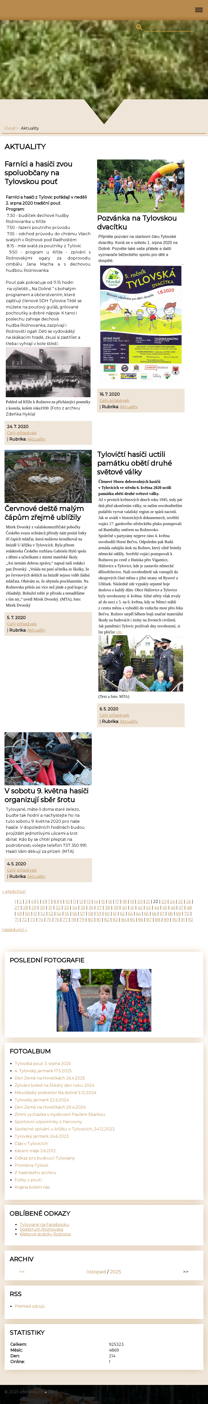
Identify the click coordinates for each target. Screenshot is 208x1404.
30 (42, 907)
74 (40, 919)
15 (103, 901)
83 (115, 919)
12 (81, 901)
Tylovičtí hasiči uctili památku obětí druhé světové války (134, 463)
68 (170, 913)
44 (156, 907)
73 (32, 919)
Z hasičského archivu (35, 1172)
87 (149, 919)
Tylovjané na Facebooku (44, 1224)
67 (162, 913)
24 (172, 901)
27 (17, 907)
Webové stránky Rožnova (45, 1234)
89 (166, 919)
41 (132, 907)
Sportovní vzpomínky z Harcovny (48, 1121)
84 (124, 919)
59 (99, 913)
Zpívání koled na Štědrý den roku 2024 (54, 1085)
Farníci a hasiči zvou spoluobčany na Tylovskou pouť (38, 173)
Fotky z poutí (28, 1180)
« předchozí (14, 891)
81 (99, 919)
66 (154, 913)
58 (90, 913)
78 (73, 919)
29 (33, 907)
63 (130, 913)
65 (146, 913)
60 (107, 913)
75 (49, 919)
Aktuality (36, 439)
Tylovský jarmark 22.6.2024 (42, 1100)
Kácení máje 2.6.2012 (35, 1150)
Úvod (10, 128)
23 (164, 901)
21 (148, 901)
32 (58, 907)
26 (188, 901)
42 (140, 907)
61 (115, 913)
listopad (96, 1272)
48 (189, 907)
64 (138, 913)
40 (124, 907)
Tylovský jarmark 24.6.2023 (42, 1136)
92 (190, 919)
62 (122, 913)
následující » (14, 929)
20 (140, 901)
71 (17, 919)
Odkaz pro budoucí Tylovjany (45, 1158)
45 (164, 907)
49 (19, 913)
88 (157, 919)
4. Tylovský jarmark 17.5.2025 (43, 1070)
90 (175, 919)
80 (90, 919)
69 (178, 913)
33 (66, 907)
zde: (119, 632)
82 (106, 919)
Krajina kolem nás (32, 1187)
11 (74, 901)
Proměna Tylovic (32, 1165)
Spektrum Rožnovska (41, 1229)
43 (148, 907)
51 (35, 913)
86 (140, 919)
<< (22, 1272)
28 (25, 907)
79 (82, 919)
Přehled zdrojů (30, 1306)
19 (132, 901)
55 (67, 913)
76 (57, 919)
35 (82, 907)
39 (115, 907)
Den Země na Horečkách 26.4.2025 (50, 1078)
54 (59, 913)
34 (74, 907)
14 (96, 901)
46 (173, 907)
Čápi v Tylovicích (31, 1143)
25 (180, 901)
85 (132, 919)
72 (24, 919)
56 (74, 913)
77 (65, 919)
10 (67, 901)
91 (183, 919)
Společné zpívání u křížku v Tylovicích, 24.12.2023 (65, 1129)
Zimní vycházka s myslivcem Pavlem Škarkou (60, 1114)
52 (42, 913)
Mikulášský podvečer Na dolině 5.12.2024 (55, 1092)
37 (99, 907)
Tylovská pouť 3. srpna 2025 (43, 1063)
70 (186, 913)
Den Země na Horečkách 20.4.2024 (50, 1107)
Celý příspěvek (22, 433)
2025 (115, 1272)
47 (181, 907)
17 (117, 901)
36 (91, 907)
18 (124, 901)
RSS (54, 1391)
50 (27, 913)
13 (89, 901)
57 (82, 913)
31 (50, 907)
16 (110, 901)
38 (107, 907)
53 (51, 913)
